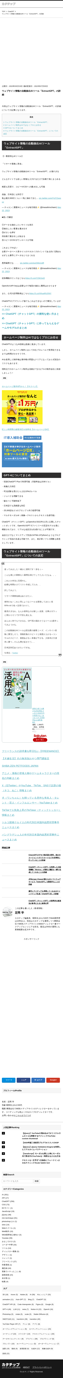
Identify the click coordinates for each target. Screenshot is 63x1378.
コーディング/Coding (11, 1367)
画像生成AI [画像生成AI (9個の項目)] (47, 1349)
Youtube (5, 1238)
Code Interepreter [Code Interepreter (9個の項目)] (26, 1304)
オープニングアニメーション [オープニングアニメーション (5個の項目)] (15, 1329)
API (3, 1198)
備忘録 (4, 1268)
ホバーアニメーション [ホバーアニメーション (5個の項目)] (26, 1344)
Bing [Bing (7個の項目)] (31, 1299)
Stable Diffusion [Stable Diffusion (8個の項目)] (41, 1314)
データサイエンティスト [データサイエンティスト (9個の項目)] (13, 1339)
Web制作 (5, 1231)
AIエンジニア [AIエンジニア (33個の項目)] (44, 1295)
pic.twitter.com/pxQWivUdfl (32, 263)
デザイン (5, 1255)
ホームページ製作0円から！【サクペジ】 (20, 386)
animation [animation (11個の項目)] (8, 1299)
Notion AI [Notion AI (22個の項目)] (36, 1309)
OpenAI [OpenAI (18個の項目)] (48, 1309)
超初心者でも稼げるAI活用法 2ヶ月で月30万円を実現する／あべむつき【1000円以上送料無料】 (38, 715)
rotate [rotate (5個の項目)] (19, 1314)
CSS (4, 1205)
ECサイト (6, 1208)
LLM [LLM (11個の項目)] (16, 1309)
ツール (4, 1248)
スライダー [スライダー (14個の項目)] (24, 1334)
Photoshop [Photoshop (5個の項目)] (8, 1314)
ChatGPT (5, 1201)
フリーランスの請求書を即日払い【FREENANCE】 (31, 751)
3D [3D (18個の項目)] (5, 1295)
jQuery (4, 1215)
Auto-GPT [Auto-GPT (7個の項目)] (21, 1299)
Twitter (15, 653)
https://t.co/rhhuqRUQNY (40, 293)
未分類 (4, 1278)
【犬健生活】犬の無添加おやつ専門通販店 (25, 758)
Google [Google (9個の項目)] (49, 1304)
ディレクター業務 (9, 1251)
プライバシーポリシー (42, 1367)
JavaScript (6, 1211)
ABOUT (26, 1367)
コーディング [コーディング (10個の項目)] (9, 1334)
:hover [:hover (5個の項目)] (14, 1295)
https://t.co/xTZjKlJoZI (35, 278)
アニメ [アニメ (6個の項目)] (26, 1324)
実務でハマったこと (10, 1271)
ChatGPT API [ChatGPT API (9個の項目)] (9, 1304)
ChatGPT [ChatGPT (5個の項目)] (41, 1299)
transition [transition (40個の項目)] (35, 1319)
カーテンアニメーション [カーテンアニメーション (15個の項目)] (40, 1329)
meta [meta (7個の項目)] (25, 1309)
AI (3, 1195)
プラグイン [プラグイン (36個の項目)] (32, 1339)
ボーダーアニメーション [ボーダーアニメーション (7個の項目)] (48, 1344)
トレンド (5, 1258)
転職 (4, 1282)
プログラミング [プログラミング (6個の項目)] (47, 1339)
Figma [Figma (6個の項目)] (39, 1304)
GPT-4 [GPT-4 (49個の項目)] (7, 1309)
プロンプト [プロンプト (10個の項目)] (8, 1344)
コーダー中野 (7, 1245)
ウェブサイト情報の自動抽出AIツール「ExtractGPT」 (26, 122)
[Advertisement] (31, 52)
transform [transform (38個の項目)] (22, 1319)
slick (4, 1225)
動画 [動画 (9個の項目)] (15, 1349)
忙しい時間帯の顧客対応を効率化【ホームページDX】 (25, 429)
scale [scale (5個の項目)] (28, 1314)
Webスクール (7, 1228)
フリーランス (7, 1261)
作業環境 (5, 1265)
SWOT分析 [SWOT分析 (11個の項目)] (8, 1319)
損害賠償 (5, 1275)
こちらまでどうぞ (23, 1115)
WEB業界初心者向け (10, 1235)
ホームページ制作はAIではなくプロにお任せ (22, 125)
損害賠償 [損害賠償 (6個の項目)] (24, 1349)
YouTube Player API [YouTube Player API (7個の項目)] (11, 1324)
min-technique (8, 1218)
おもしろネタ (7, 1241)
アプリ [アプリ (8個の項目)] (36, 1324)
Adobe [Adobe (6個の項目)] (24, 1295)
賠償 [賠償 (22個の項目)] (6, 1354)
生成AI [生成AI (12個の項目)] (35, 1349)
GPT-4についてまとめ (13, 128)
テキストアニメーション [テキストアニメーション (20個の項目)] (43, 1334)
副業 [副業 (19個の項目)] (6, 1349)
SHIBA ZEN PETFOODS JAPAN (20, 766)
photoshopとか (8, 1221)
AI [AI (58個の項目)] (32, 1295)
